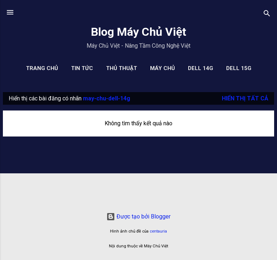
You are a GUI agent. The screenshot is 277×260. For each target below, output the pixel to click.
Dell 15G (238, 68)
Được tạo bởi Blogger (138, 216)
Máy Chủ (162, 68)
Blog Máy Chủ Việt (138, 32)
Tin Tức (82, 68)
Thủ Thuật (121, 68)
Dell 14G (200, 68)
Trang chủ (42, 68)
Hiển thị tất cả (245, 98)
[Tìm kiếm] (267, 15)
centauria (158, 231)
